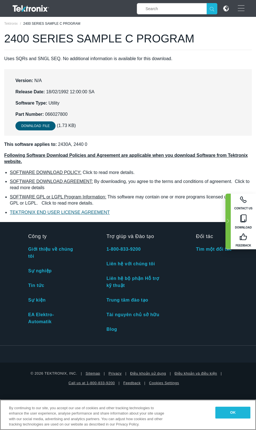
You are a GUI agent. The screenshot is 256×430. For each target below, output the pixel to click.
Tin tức (36, 285)
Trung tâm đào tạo (127, 300)
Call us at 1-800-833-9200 (91, 383)
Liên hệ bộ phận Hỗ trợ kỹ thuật (133, 282)
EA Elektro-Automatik (41, 318)
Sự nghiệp (40, 270)
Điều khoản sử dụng (148, 373)
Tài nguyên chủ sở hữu (133, 314)
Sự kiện (36, 300)
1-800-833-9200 (124, 249)
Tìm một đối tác (214, 249)
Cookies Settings (164, 383)
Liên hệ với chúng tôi (131, 263)
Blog (112, 329)
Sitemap (93, 373)
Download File (35, 126)
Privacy (115, 373)
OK (233, 412)
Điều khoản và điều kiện (195, 373)
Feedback (132, 383)
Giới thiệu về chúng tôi (50, 253)
